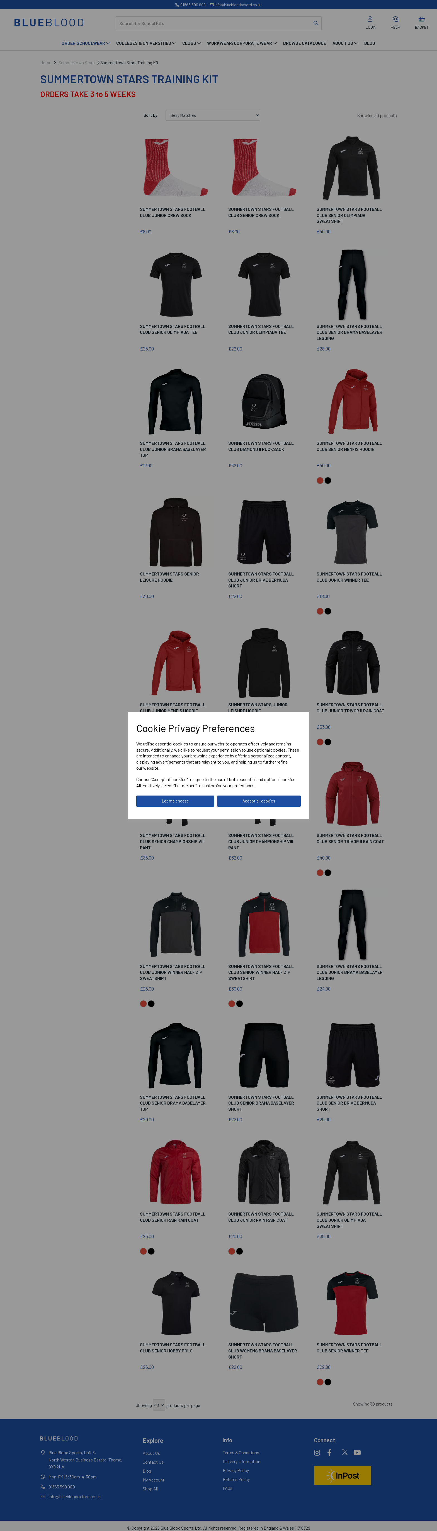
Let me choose (175, 800)
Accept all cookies (258, 800)
